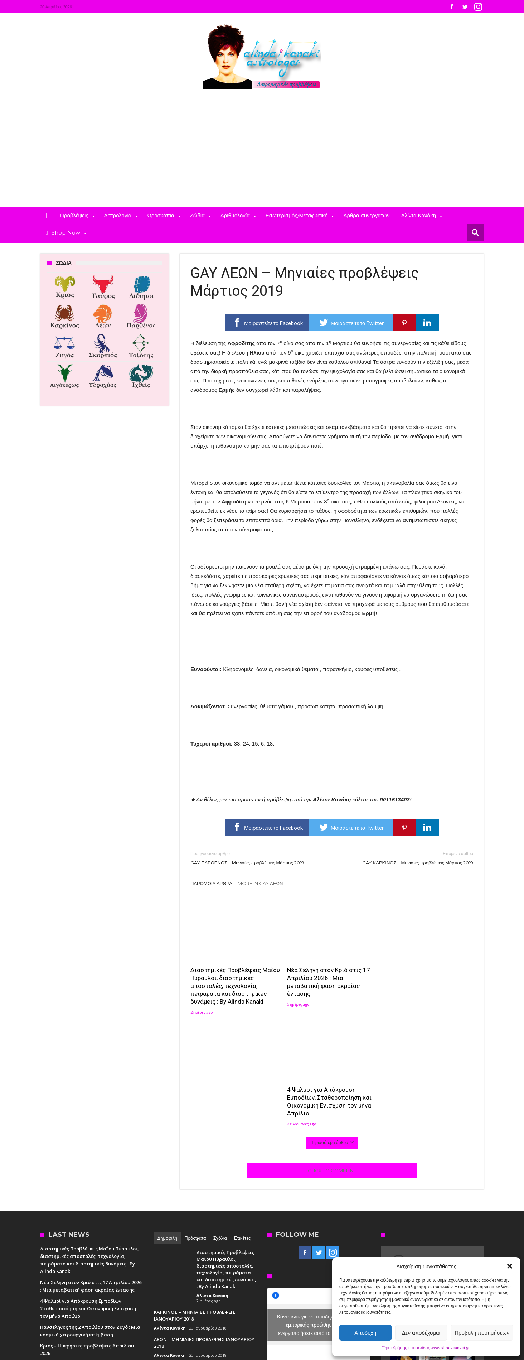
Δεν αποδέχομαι (421, 1333)
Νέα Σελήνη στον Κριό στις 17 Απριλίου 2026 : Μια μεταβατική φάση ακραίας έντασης (328, 981)
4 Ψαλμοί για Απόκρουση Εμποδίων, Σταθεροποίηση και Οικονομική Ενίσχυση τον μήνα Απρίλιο (426, 981)
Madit (114, 1313)
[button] (509, 1266)
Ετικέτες (242, 1126)
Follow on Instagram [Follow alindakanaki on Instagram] (416, 1168)
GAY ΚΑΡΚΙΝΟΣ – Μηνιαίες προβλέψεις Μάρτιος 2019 (408, 857)
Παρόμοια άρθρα (211, 883)
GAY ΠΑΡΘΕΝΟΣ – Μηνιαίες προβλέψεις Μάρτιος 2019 (255, 857)
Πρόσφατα (195, 1126)
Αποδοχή (365, 1333)
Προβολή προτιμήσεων (482, 1333)
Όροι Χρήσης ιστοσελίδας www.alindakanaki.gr (426, 1347)
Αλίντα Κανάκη (212, 1183)
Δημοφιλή (167, 1126)
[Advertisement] (262, 153)
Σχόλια (220, 1126)
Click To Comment (332, 1059)
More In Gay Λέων (260, 883)
